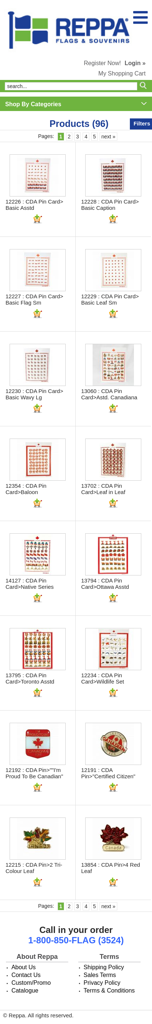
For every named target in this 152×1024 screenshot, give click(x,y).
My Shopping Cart (122, 73)
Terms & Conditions (109, 990)
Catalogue (24, 990)
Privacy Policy (102, 983)
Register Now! (102, 63)
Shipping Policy (104, 967)
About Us (23, 967)
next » (108, 137)
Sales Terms (100, 975)
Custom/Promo (31, 983)
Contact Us (26, 975)
